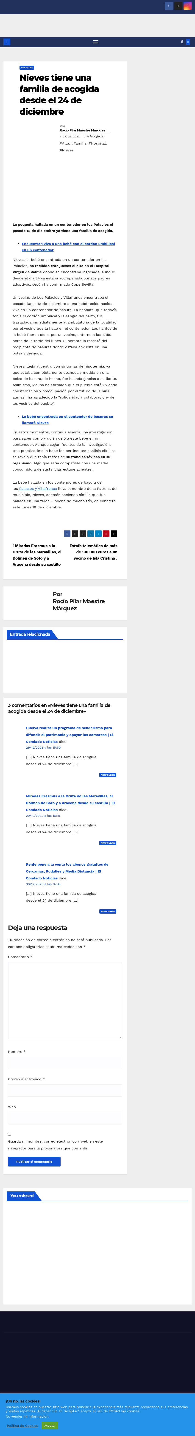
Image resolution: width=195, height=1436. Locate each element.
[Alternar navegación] (95, 42)
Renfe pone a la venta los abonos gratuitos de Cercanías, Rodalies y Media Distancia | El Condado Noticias (67, 871)
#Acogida (95, 136)
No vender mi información (27, 1416)
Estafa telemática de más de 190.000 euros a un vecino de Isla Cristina (93, 552)
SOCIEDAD (27, 67)
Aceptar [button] (50, 1425)
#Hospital (97, 143)
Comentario (20, 957)
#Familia (78, 143)
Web (12, 1107)
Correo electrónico (26, 1079)
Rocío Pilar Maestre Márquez (82, 130)
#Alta (64, 143)
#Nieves (67, 150)
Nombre (17, 1051)
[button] (182, 42)
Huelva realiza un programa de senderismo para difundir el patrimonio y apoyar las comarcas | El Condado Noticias (69, 735)
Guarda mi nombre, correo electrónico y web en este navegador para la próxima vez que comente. (55, 1145)
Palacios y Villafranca (38, 489)
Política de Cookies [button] (22, 1426)
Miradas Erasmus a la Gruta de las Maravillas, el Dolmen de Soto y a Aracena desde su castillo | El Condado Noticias (70, 803)
